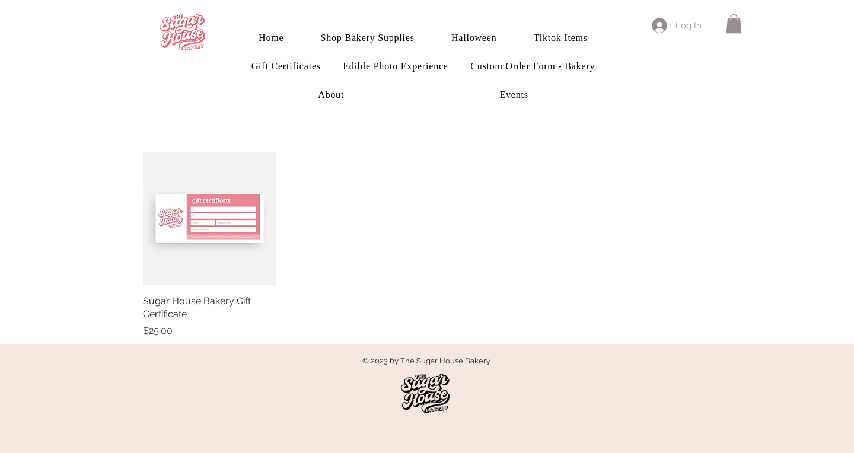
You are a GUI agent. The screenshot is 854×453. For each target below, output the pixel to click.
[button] (734, 23)
